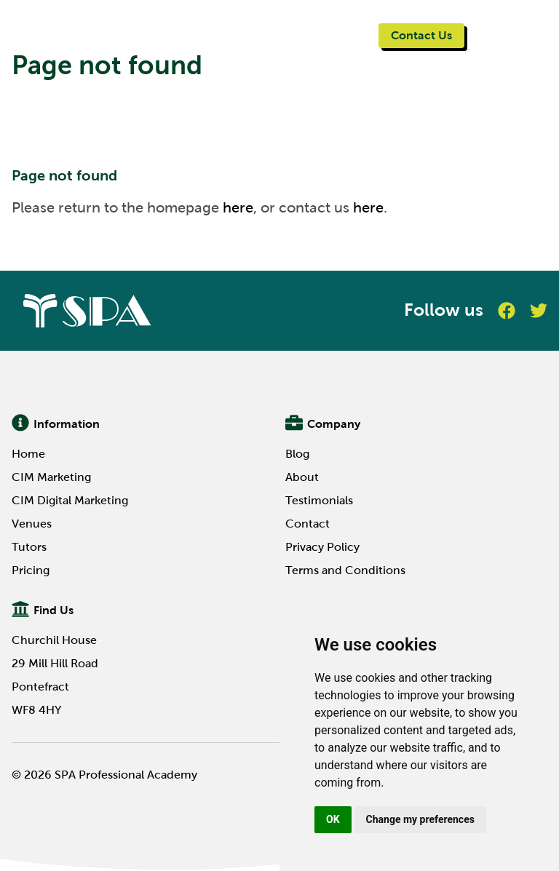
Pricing (30, 570)
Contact (307, 523)
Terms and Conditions (345, 570)
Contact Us (421, 35)
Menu (499, 34)
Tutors (29, 547)
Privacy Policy (322, 547)
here (238, 207)
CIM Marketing (51, 477)
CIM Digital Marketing (70, 500)
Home (28, 454)
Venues (32, 523)
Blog (297, 454)
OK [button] (333, 819)
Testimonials (319, 500)
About (302, 477)
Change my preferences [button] (420, 819)
